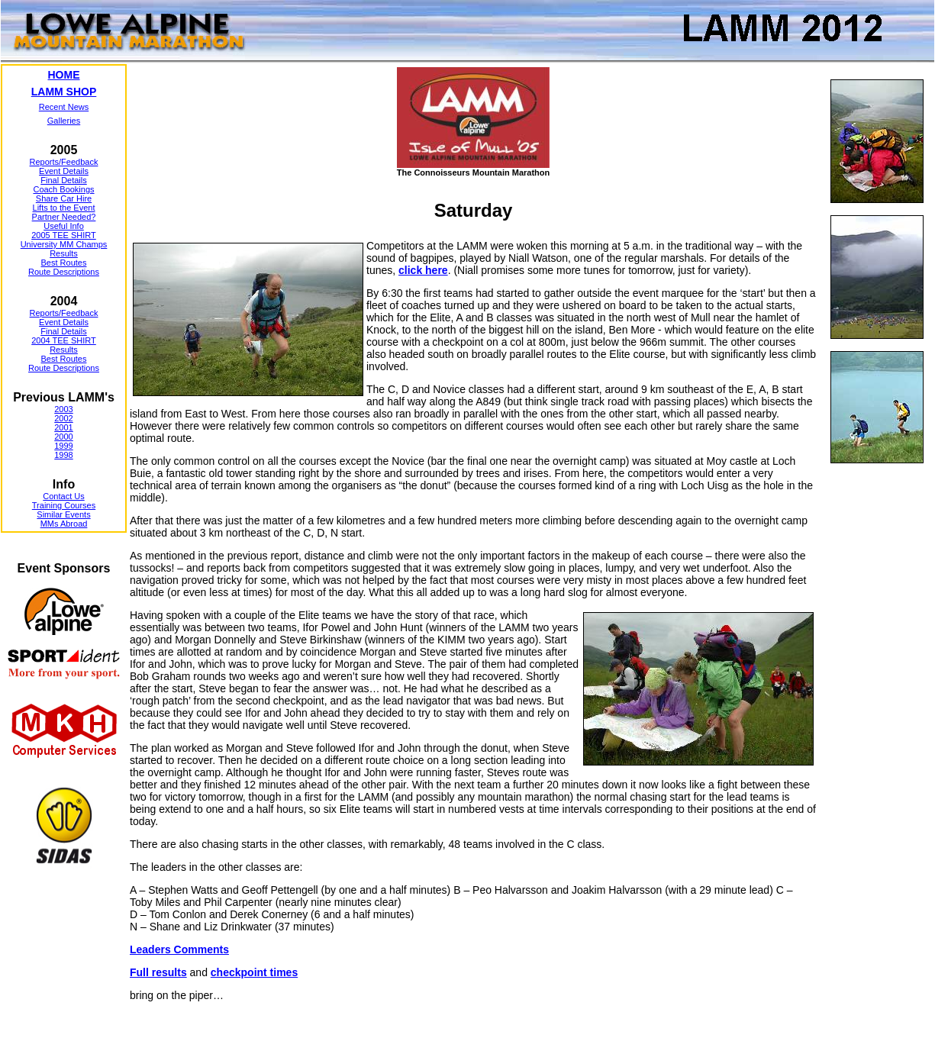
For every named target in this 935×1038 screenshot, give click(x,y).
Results (64, 253)
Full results (158, 972)
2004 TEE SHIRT (63, 340)
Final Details (63, 180)
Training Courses (63, 505)
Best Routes (64, 262)
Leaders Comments (179, 949)
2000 (63, 436)
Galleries (63, 120)
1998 (63, 454)
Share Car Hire (64, 198)
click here (423, 270)
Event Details (64, 171)
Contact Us (63, 496)
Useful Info (64, 225)
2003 (63, 409)
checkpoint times (254, 972)
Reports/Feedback (64, 161)
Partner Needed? (64, 216)
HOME (64, 75)
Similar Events (63, 514)
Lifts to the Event (64, 207)
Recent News (64, 106)
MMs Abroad (64, 523)
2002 (63, 418)
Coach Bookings (63, 189)
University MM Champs (64, 244)
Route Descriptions (63, 271)
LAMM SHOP (64, 91)
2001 (63, 427)
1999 (63, 445)
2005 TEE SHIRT (63, 235)
